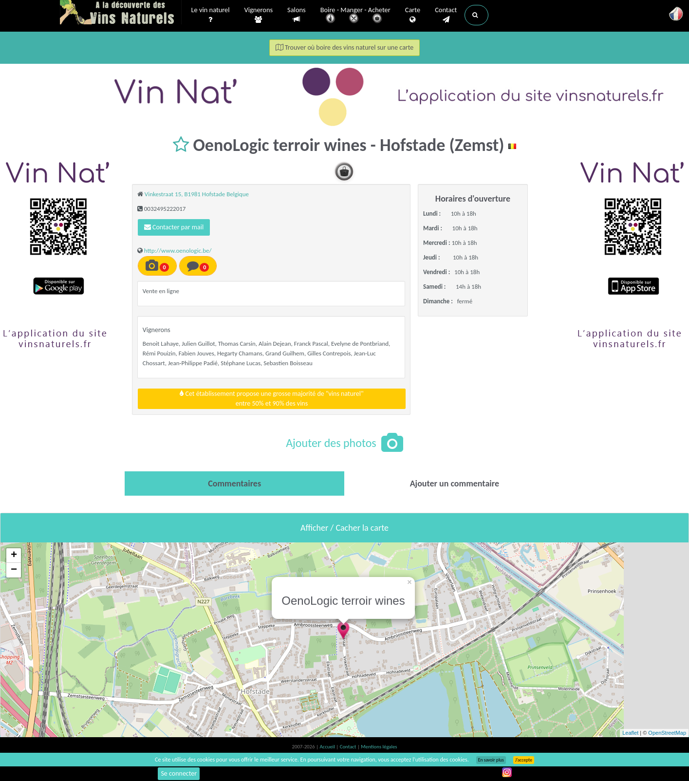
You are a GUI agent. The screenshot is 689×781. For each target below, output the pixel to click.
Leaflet (630, 733)
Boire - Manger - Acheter (355, 15)
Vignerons (258, 15)
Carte (412, 15)
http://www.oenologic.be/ (178, 250)
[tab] (235, 483)
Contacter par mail (174, 227)
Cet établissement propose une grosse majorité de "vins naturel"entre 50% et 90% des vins (271, 399)
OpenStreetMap (667, 733)
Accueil (327, 747)
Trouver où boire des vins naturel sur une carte (345, 47)
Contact (446, 15)
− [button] (14, 570)
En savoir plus (491, 760)
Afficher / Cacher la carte (344, 527)
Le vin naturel (210, 15)
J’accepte (523, 760)
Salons (296, 14)
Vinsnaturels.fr (121, 13)
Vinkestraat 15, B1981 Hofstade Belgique (197, 194)
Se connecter (179, 773)
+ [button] (14, 555)
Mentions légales (379, 747)
